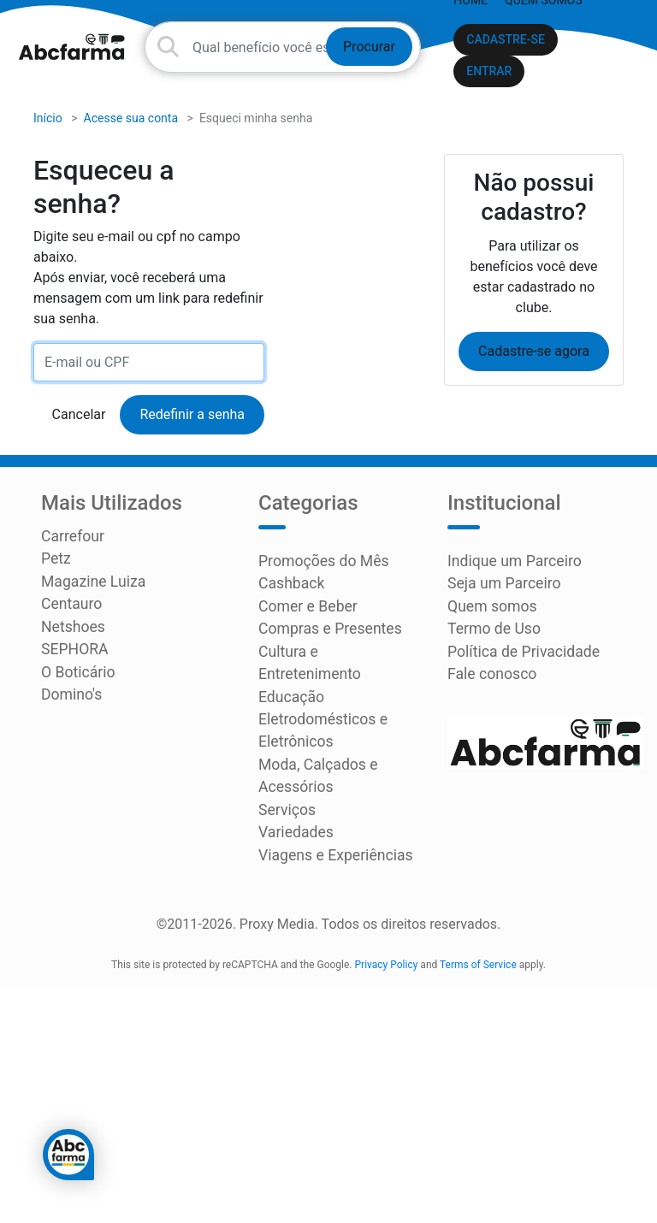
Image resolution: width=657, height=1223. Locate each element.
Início (47, 122)
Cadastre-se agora (533, 355)
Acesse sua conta (131, 122)
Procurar (369, 46)
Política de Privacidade (516, 646)
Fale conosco (488, 667)
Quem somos (488, 605)
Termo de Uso (489, 625)
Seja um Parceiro (498, 584)
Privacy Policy (386, 919)
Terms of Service (478, 919)
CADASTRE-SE (505, 39)
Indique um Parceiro (508, 564)
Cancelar (79, 419)
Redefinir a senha (192, 419)
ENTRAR (489, 71)
